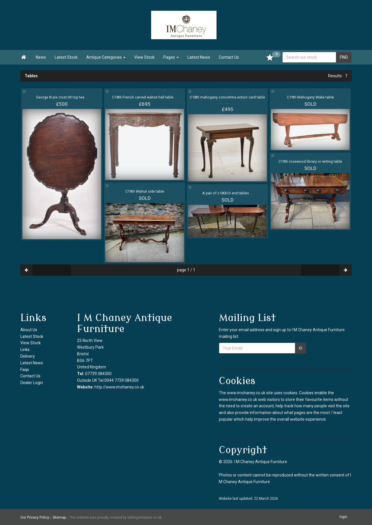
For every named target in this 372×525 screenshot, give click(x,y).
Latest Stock (66, 57)
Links (25, 349)
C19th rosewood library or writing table (310, 161)
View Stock (144, 57)
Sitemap (59, 517)
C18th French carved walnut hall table (144, 97)
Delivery (27, 356)
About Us (28, 329)
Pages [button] (171, 57)
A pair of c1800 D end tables (227, 193)
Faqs (24, 369)
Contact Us (229, 57)
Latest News (198, 57)
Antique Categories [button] (106, 57)
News (41, 57)
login (343, 517)
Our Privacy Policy (34, 517)
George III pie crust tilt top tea (62, 97)
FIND (344, 57)
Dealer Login (31, 382)
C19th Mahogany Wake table (310, 97)
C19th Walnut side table (144, 191)
